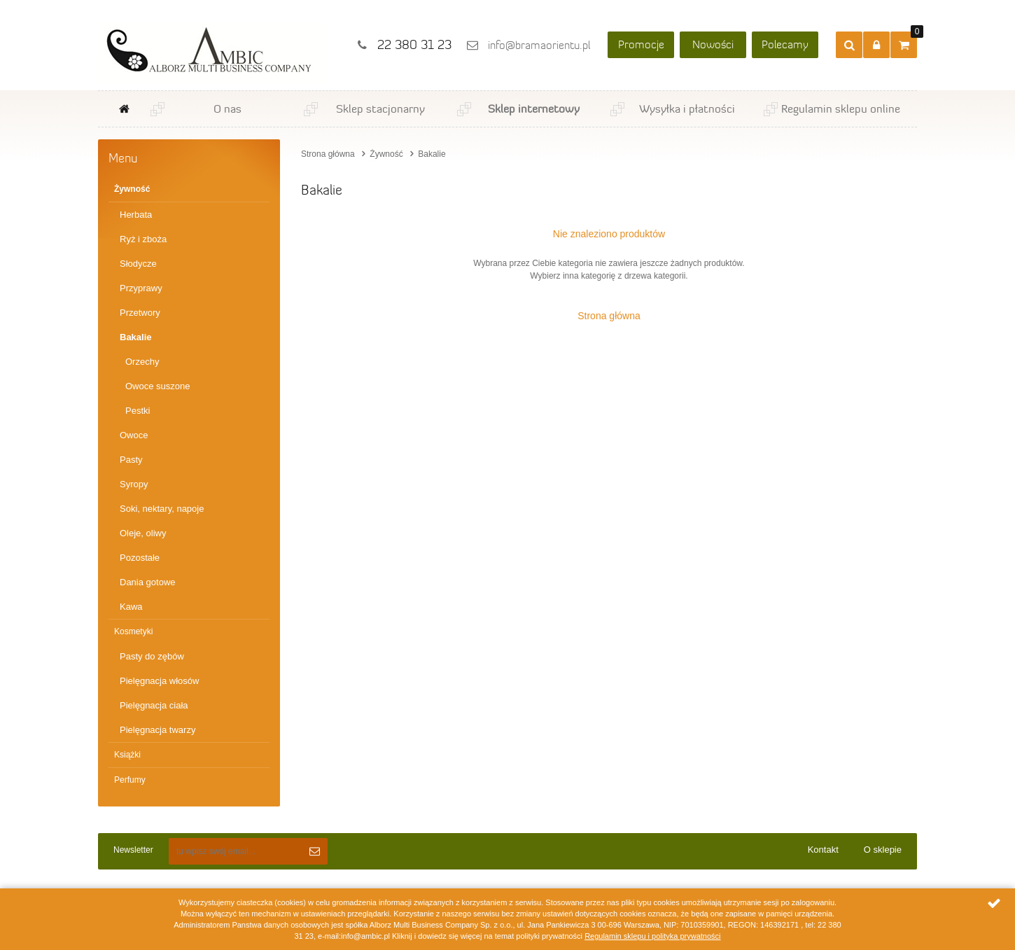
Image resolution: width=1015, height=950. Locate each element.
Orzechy (142, 361)
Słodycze (138, 263)
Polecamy (785, 44)
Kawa (131, 606)
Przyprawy (141, 288)
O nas (227, 109)
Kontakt (823, 849)
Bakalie (136, 337)
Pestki (137, 410)
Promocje (641, 44)
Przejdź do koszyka (914, 35)
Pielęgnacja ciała (154, 705)
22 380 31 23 (414, 45)
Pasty (131, 459)
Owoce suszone (157, 386)
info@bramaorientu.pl (539, 45)
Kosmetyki (133, 631)
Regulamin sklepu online (840, 109)
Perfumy (130, 780)
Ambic (212, 52)
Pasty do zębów (152, 656)
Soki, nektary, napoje (162, 508)
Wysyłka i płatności (687, 109)
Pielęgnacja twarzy (157, 730)
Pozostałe (140, 557)
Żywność (132, 189)
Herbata (136, 214)
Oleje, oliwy (143, 533)
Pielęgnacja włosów (159, 681)
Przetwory (140, 312)
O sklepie (883, 849)
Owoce (134, 435)
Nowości (713, 44)
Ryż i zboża (143, 239)
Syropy (134, 484)
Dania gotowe (148, 582)
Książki (127, 755)
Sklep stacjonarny (380, 109)
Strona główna (124, 109)
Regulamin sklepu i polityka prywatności (652, 936)
